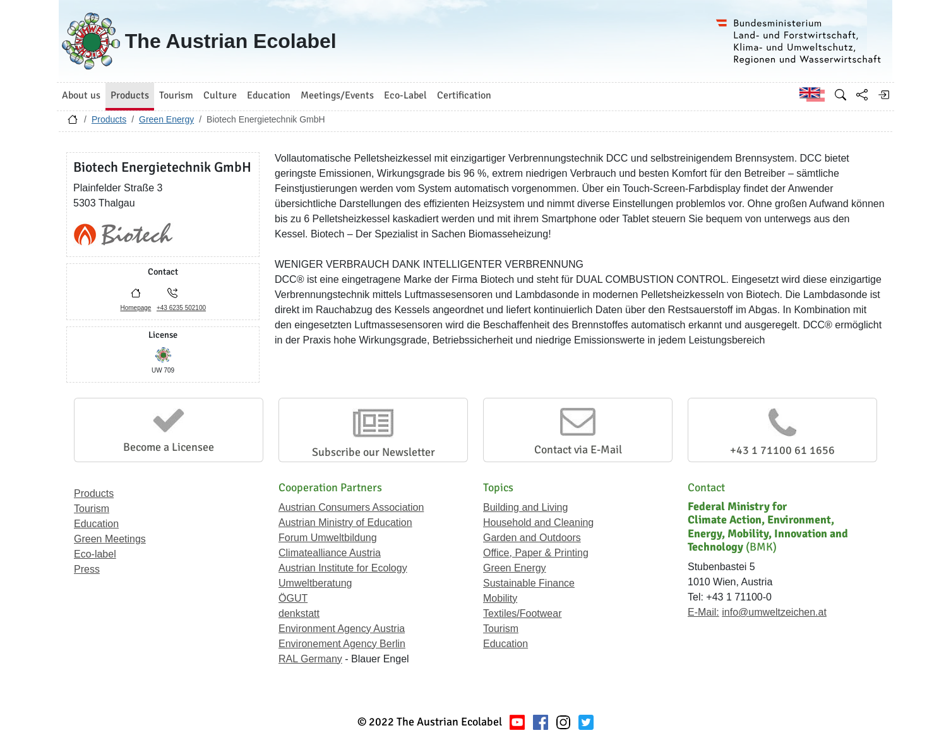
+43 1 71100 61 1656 (782, 450)
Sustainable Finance (529, 583)
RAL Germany (310, 658)
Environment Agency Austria (341, 628)
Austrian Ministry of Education (345, 522)
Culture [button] (220, 95)
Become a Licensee (168, 447)
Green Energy (166, 119)
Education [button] (268, 95)
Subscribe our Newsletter (373, 452)
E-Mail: (703, 612)
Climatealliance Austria (329, 552)
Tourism (91, 508)
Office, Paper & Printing (536, 552)
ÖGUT (293, 598)
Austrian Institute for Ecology (342, 568)
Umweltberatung (315, 583)
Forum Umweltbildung (327, 537)
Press (87, 569)
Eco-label (95, 554)
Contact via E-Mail (578, 450)
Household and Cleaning (538, 522)
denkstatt (299, 613)
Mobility (500, 598)
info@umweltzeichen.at (774, 612)
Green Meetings (110, 539)
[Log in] (883, 94)
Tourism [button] (176, 95)
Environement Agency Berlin (341, 643)
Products (109, 119)
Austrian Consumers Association (351, 507)
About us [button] (81, 95)
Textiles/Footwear (522, 613)
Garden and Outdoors (532, 537)
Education (96, 523)
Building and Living (525, 507)
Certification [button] (464, 95)
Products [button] (130, 95)
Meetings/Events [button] (337, 95)
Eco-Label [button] (405, 95)
